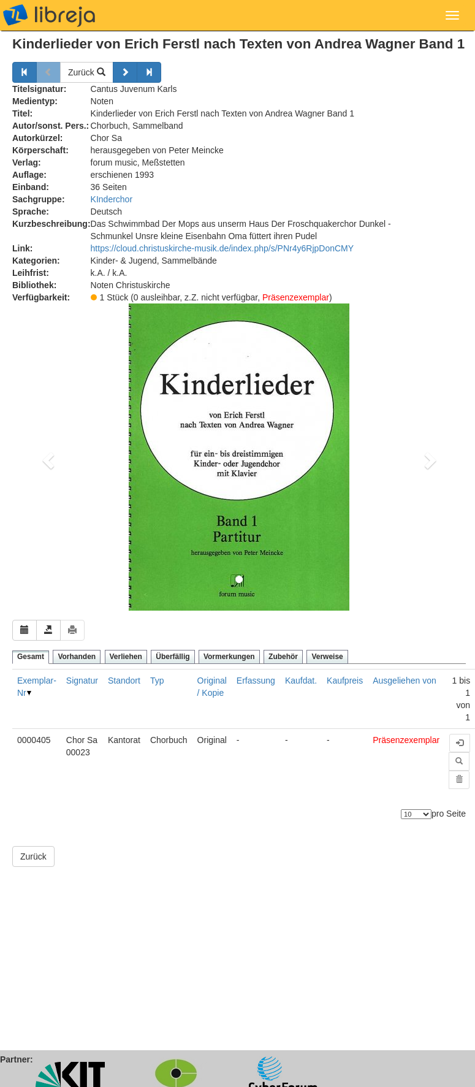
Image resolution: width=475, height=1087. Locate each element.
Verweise (327, 656)
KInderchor (111, 199)
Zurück (86, 72)
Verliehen (126, 656)
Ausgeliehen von (404, 680)
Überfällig (172, 656)
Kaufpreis (345, 680)
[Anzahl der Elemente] (416, 814)
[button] (46, 457)
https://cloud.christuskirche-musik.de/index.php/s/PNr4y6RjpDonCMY (222, 248)
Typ (157, 680)
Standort (124, 680)
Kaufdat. (301, 680)
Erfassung (256, 680)
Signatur (82, 680)
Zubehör (283, 656)
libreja (49, 15)
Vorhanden (77, 656)
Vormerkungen (229, 656)
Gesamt (30, 656)
